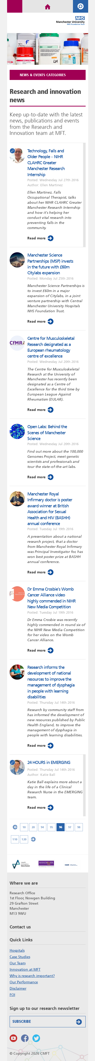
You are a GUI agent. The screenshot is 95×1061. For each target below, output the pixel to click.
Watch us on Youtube (13, 1038)
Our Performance (24, 982)
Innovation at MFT (25, 969)
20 (33, 827)
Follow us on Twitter (36, 1038)
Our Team (18, 963)
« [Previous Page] (15, 827)
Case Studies (20, 957)
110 (14, 839)
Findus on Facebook (25, 1038)
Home (47, 6)
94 (42, 827)
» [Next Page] (33, 839)
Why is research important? (32, 976)
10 (24, 827)
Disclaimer (18, 988)
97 (69, 827)
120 (24, 839)
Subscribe (48, 1022)
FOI (12, 995)
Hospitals (17, 950)
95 (51, 827)
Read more (40, 238)
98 (78, 827)
